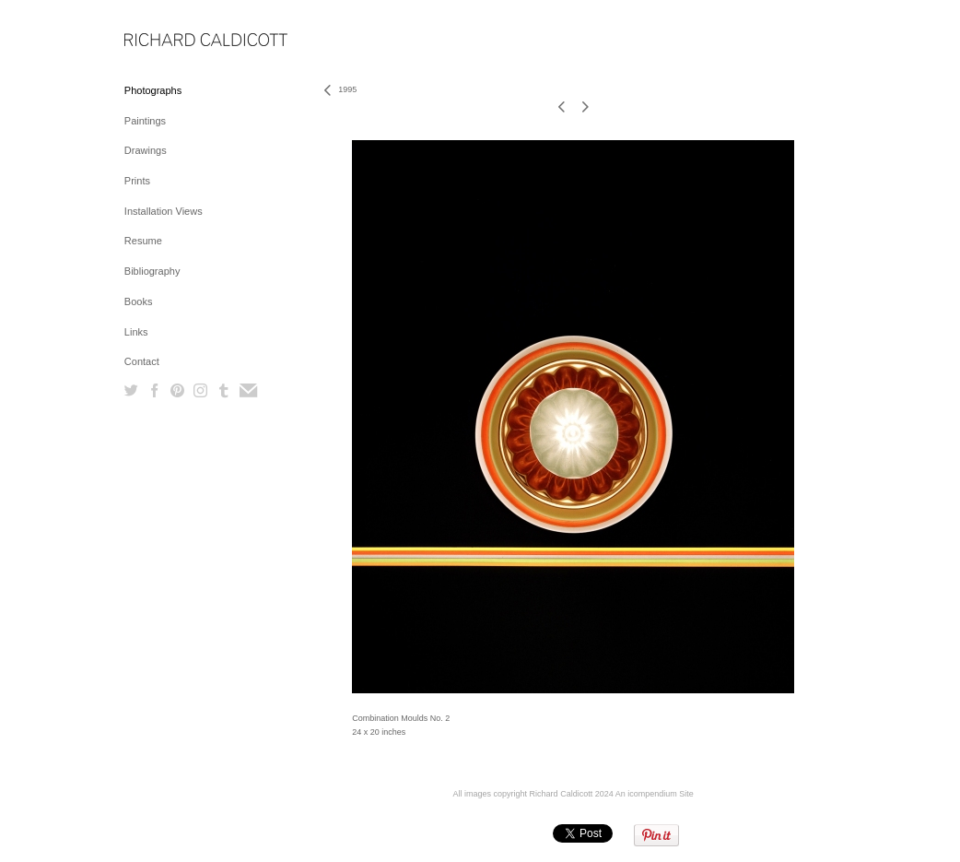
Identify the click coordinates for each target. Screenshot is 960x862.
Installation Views (163, 211)
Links (136, 331)
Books (138, 301)
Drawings (145, 150)
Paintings (145, 120)
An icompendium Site (654, 793)
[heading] (170, 41)
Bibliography (152, 271)
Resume (143, 240)
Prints (137, 180)
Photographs (152, 90)
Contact (141, 361)
